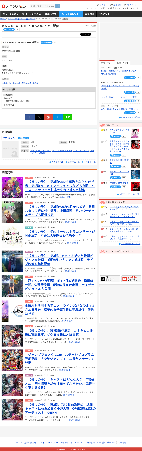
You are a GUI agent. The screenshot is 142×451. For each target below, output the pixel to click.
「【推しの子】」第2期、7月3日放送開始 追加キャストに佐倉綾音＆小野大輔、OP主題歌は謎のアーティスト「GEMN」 (60, 408)
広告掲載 (122, 443)
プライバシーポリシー (48, 443)
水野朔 (35, 83)
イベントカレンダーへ (130, 117)
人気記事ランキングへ (130, 244)
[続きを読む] (65, 197)
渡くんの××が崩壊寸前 (62, 151)
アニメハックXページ (110, 278)
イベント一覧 (90, 162)
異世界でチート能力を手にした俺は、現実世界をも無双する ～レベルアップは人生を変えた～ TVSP (119, 146)
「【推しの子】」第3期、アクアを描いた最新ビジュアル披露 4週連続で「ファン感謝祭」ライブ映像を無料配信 (59, 260)
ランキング (104, 14)
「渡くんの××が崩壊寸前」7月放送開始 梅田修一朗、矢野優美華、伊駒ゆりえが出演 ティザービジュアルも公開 (59, 285)
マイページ (132, 5)
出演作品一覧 (74, 162)
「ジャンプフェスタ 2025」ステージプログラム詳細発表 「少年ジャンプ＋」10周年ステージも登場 (60, 358)
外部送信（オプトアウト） (72, 443)
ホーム (3, 19)
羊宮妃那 (17, 83)
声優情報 (89, 14)
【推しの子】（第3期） (40, 151)
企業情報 (101, 443)
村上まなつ (6, 83)
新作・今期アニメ (31, 14)
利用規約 (91, 443)
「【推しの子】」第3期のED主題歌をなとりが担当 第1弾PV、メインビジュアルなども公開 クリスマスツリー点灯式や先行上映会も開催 (60, 186)
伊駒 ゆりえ (9, 138)
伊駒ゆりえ (26, 83)
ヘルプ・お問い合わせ (26, 443)
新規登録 (117, 5)
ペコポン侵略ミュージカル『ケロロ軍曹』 (119, 97)
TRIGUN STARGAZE (119, 183)
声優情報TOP (58, 162)
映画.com (111, 443)
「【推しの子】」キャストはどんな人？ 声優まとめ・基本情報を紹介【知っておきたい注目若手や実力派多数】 (60, 383)
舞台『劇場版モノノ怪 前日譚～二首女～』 (120, 109)
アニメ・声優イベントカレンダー (71, 14)
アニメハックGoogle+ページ (131, 278)
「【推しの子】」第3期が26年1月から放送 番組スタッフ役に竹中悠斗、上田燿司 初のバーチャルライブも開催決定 (60, 211)
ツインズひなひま (81, 151)
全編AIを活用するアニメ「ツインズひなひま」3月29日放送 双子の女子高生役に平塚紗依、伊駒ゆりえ (59, 309)
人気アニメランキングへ (129, 194)
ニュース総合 (10, 14)
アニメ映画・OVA (51, 14)
